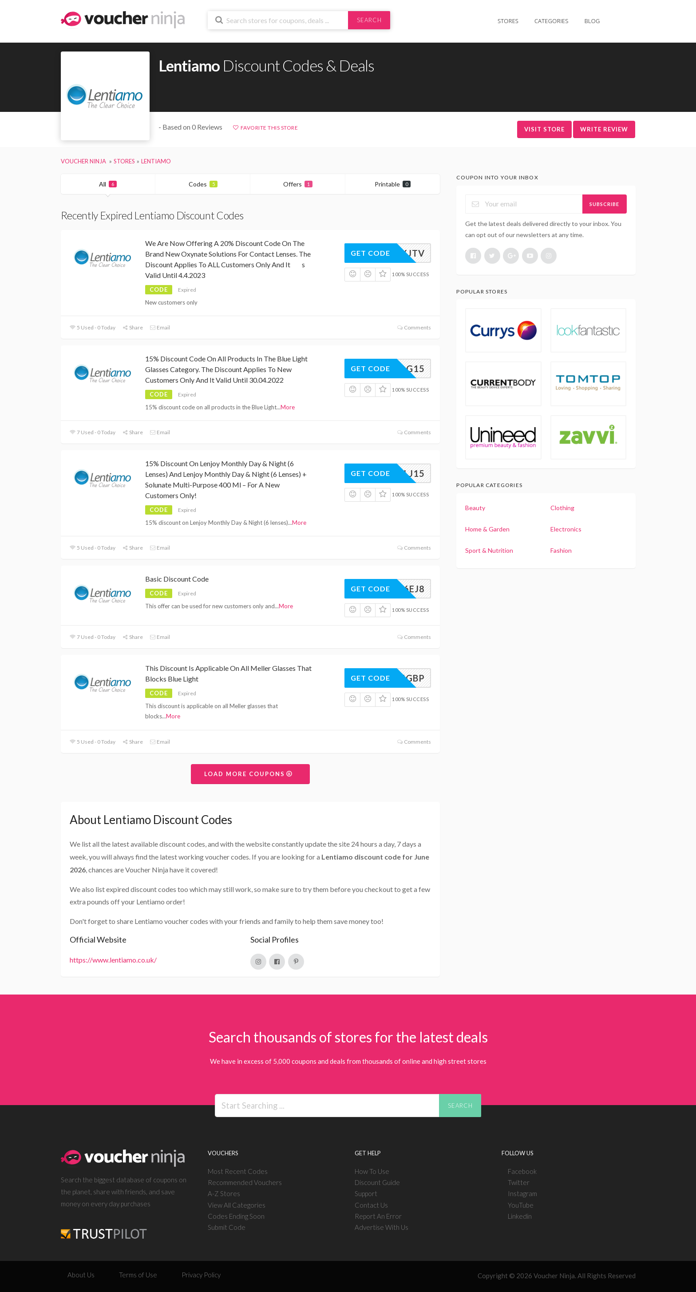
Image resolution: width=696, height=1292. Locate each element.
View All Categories (236, 1205)
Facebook (522, 1171)
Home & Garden (487, 529)
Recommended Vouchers (245, 1182)
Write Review (604, 129)
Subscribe (604, 204)
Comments (414, 327)
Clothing (562, 507)
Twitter (519, 1182)
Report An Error (378, 1216)
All (108, 184)
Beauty (475, 507)
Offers (297, 184)
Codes (203, 184)
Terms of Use (138, 1275)
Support (366, 1193)
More (288, 407)
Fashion (561, 550)
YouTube (521, 1205)
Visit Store (544, 129)
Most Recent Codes (238, 1171)
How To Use (372, 1171)
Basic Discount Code (177, 579)
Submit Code (226, 1227)
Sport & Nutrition (489, 550)
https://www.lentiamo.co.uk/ (113, 959)
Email (160, 327)
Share (132, 327)
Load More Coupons (248, 773)
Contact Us (371, 1205)
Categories (551, 21)
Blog (592, 21)
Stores (508, 21)
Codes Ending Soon (236, 1216)
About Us (81, 1275)
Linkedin (520, 1216)
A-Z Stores (224, 1193)
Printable (393, 184)
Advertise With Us (381, 1227)
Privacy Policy (201, 1275)
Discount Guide (377, 1182)
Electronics (565, 529)
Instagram (522, 1193)
